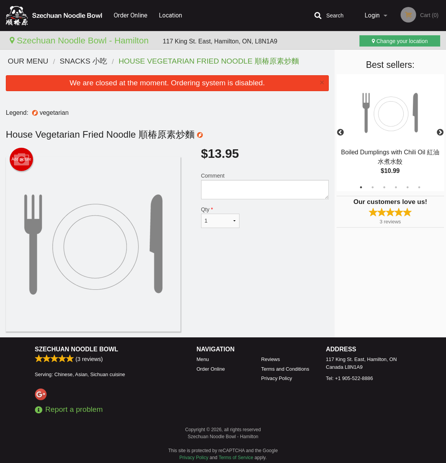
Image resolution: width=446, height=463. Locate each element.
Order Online (131, 15)
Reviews (270, 359)
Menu (202, 359)
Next (440, 132)
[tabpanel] (390, 132)
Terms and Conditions (285, 369)
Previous (340, 132)
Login (372, 15)
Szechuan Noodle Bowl (76, 349)
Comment (265, 186)
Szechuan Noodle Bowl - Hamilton (80, 40)
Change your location (400, 41)
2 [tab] (373, 187)
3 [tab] (384, 187)
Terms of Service (236, 457)
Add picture (21, 159)
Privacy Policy (276, 378)
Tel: (349, 378)
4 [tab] (396, 187)
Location (170, 15)
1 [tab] (361, 187)
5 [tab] (407, 187)
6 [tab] (419, 187)
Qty (220, 217)
